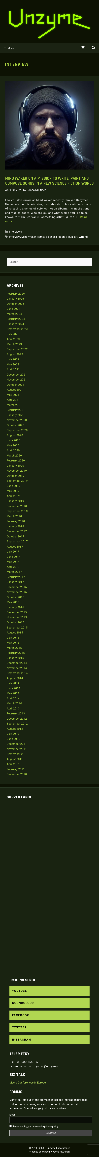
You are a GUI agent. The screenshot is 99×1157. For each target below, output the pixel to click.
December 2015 (17, 612)
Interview (14, 236)
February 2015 (16, 652)
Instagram (21, 1039)
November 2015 (17, 617)
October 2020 (15, 425)
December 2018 (17, 506)
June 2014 (13, 688)
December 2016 (17, 587)
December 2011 (17, 743)
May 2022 (13, 364)
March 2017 (14, 571)
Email (12, 1114)
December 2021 (17, 374)
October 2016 (15, 597)
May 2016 (13, 602)
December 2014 (17, 663)
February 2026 (16, 293)
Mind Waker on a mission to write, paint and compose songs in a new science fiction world (49, 181)
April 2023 (13, 339)
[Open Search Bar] (93, 48)
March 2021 (14, 405)
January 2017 (15, 582)
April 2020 (13, 450)
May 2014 (13, 693)
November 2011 (17, 749)
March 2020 (14, 455)
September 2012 (17, 723)
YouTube (19, 990)
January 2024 (15, 324)
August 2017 (15, 546)
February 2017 (16, 577)
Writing (83, 236)
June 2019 (13, 486)
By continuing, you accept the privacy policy (33, 1126)
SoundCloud (23, 1003)
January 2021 (15, 415)
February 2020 (16, 460)
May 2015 (13, 642)
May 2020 (13, 445)
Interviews (15, 231)
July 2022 (13, 359)
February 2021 (16, 410)
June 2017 (13, 556)
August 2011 (15, 759)
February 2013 (16, 713)
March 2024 (14, 314)
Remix (41, 236)
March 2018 (14, 516)
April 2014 (13, 698)
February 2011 (16, 769)
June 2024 (13, 308)
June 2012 (13, 738)
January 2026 (15, 298)
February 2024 (16, 318)
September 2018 (17, 511)
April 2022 (13, 369)
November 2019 (17, 470)
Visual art (72, 236)
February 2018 (16, 521)
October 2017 (15, 536)
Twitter (19, 1027)
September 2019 (17, 480)
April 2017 (13, 566)
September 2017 (17, 541)
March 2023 (14, 344)
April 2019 (13, 496)
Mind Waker (28, 236)
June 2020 (13, 440)
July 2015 (13, 637)
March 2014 (14, 703)
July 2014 (13, 683)
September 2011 (17, 754)
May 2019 (13, 490)
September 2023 (17, 329)
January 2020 (15, 465)
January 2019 (15, 501)
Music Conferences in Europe (27, 1082)
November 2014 (17, 668)
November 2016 (17, 592)
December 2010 (17, 774)
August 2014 (15, 678)
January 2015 (15, 658)
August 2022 (15, 354)
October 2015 (15, 622)
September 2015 (17, 627)
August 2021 (15, 389)
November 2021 (17, 379)
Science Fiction (55, 236)
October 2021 (15, 384)
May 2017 (13, 561)
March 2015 (14, 647)
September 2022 (17, 349)
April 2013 (13, 708)
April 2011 (13, 764)
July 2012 (13, 733)
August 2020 (15, 435)
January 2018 (15, 526)
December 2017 (17, 531)
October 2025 (15, 303)
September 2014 (17, 673)
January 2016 (15, 607)
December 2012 (17, 718)
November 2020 (17, 420)
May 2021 (13, 394)
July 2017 (13, 551)
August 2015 (15, 632)
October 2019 (15, 475)
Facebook (20, 1015)
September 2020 (17, 430)
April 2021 (13, 399)
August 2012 (15, 728)
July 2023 (13, 334)
